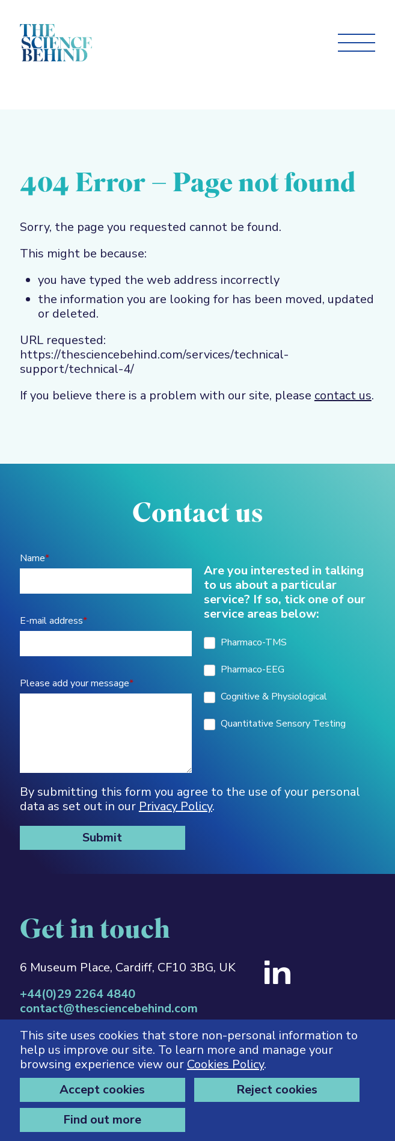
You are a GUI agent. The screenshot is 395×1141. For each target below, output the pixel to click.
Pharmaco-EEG (244, 669)
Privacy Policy (175, 806)
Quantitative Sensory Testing (275, 723)
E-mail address (53, 620)
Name (34, 558)
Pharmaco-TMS (245, 642)
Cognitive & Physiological (265, 696)
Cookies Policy (225, 1064)
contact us (343, 395)
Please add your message (76, 683)
